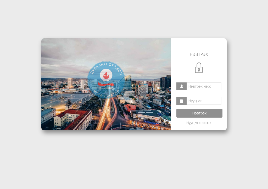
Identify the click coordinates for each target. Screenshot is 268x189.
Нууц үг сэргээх (198, 122)
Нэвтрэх (199, 113)
